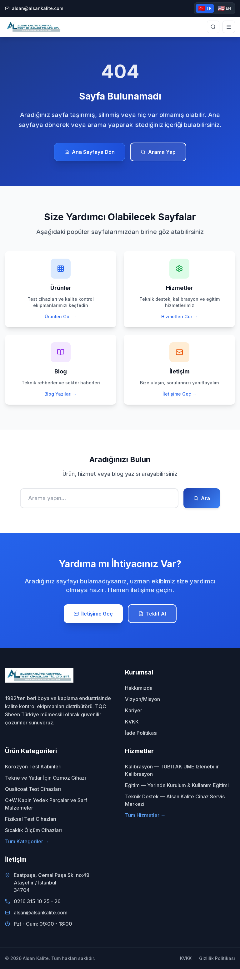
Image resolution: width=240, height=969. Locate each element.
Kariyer (133, 710)
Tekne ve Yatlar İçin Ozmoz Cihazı (45, 778)
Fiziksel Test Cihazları (30, 819)
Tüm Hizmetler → (145, 815)
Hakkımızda (138, 688)
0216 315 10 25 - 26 (37, 901)
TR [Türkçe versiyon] (205, 8)
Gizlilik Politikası (217, 958)
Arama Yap (158, 152)
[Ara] (99, 498)
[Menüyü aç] (228, 27)
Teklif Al (152, 614)
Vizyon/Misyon (142, 699)
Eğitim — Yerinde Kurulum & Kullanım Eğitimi (177, 785)
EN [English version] (224, 8)
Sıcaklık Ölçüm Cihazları (33, 830)
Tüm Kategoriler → (27, 841)
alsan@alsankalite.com (34, 8)
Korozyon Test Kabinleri (33, 766)
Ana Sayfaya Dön (89, 152)
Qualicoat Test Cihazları (33, 789)
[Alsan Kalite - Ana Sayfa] (33, 27)
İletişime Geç (93, 614)
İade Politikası (141, 733)
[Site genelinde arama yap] (213, 27)
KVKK (132, 721)
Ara (201, 498)
